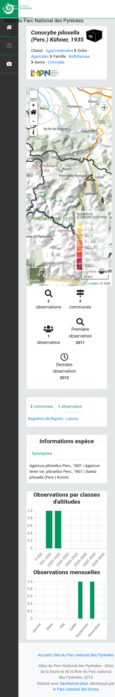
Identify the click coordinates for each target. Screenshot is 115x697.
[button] (33, 113)
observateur (70, 406)
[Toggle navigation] (13, 33)
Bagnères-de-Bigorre (45, 418)
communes (41, 406)
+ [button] (33, 105)
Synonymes (42, 453)
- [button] (33, 121)
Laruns (72, 418)
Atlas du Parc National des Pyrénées (44, 21)
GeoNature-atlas (74, 683)
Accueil (44, 655)
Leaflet (93, 283)
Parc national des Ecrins (78, 689)
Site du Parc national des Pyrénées (84, 655)
